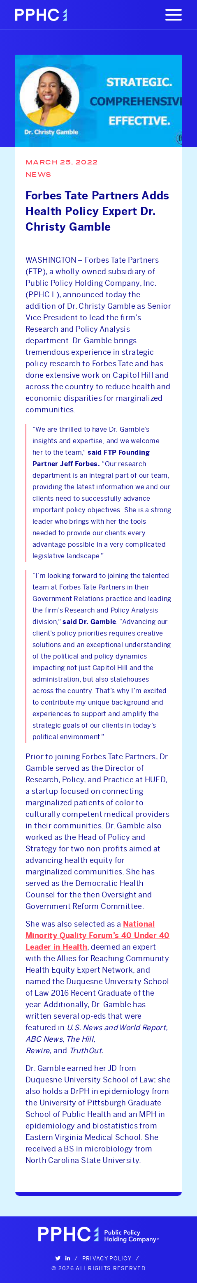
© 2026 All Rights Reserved (98, 1268)
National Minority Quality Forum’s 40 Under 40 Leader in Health (97, 935)
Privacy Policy (107, 1258)
